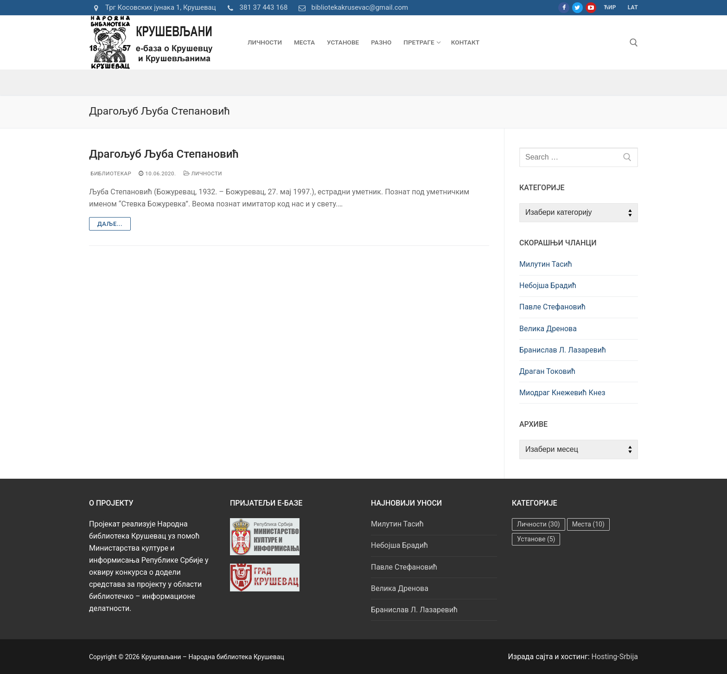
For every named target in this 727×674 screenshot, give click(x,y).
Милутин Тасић (545, 264)
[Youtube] (591, 7)
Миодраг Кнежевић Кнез (562, 392)
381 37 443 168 (255, 8)
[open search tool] (634, 43)
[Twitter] (577, 7)
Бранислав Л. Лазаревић (562, 350)
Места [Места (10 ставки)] (588, 524)
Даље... (109, 223)
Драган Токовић (547, 371)
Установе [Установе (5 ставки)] (536, 539)
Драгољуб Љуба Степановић (164, 154)
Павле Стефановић (552, 306)
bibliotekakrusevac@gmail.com (351, 8)
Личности (203, 173)
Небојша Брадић (547, 285)
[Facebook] (563, 7)
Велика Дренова (548, 328)
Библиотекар (110, 173)
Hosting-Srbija (615, 656)
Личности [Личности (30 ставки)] (538, 524)
